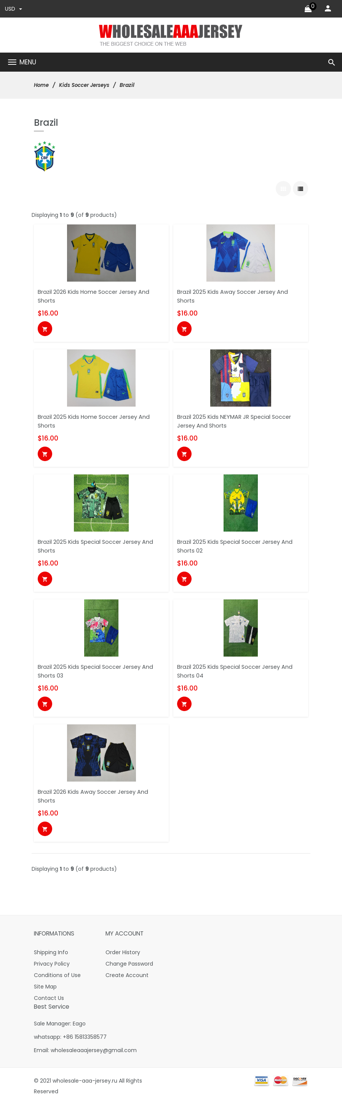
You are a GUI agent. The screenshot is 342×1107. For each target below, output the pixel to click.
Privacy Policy (52, 966)
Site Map (45, 989)
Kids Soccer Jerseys (88, 85)
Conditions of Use (57, 978)
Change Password (129, 966)
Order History (122, 955)
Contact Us (49, 1000)
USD (13, 9)
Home (42, 85)
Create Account (127, 978)
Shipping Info (51, 955)
